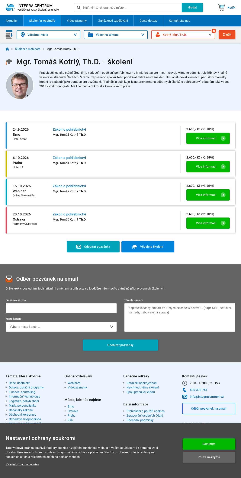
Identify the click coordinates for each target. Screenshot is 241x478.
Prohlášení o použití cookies (146, 411)
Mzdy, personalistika (22, 405)
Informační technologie (24, 396)
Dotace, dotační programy (26, 387)
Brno (71, 406)
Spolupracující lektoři (141, 392)
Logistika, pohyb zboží (24, 401)
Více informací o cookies (22, 464)
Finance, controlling (22, 392)
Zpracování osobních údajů (145, 415)
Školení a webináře (27, 49)
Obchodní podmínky (140, 420)
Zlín (70, 420)
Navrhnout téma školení (143, 387)
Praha (72, 415)
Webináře (74, 383)
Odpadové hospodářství (25, 419)
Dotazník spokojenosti (142, 383)
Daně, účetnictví (19, 383)
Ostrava (73, 411)
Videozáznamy (78, 387)
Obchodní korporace (22, 414)
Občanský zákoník (21, 410)
